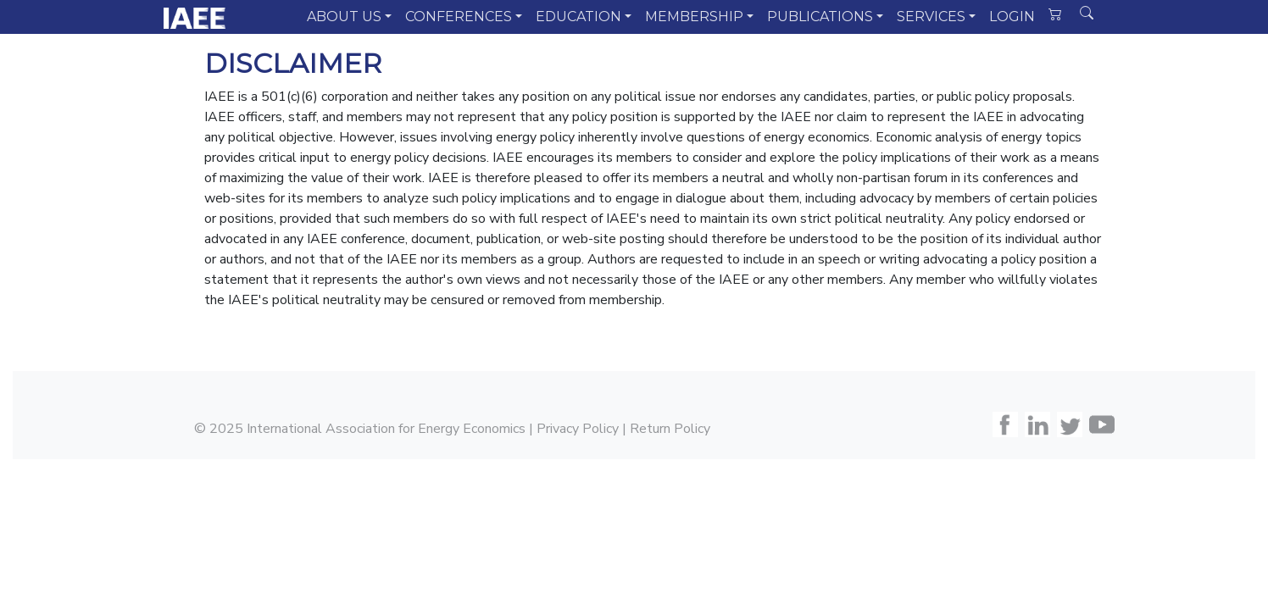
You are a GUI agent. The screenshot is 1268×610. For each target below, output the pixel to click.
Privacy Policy (578, 428)
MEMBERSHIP (694, 16)
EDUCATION (578, 16)
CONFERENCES (458, 16)
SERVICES (931, 16)
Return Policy (670, 428)
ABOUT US (344, 16)
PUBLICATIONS (820, 16)
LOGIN (1012, 16)
